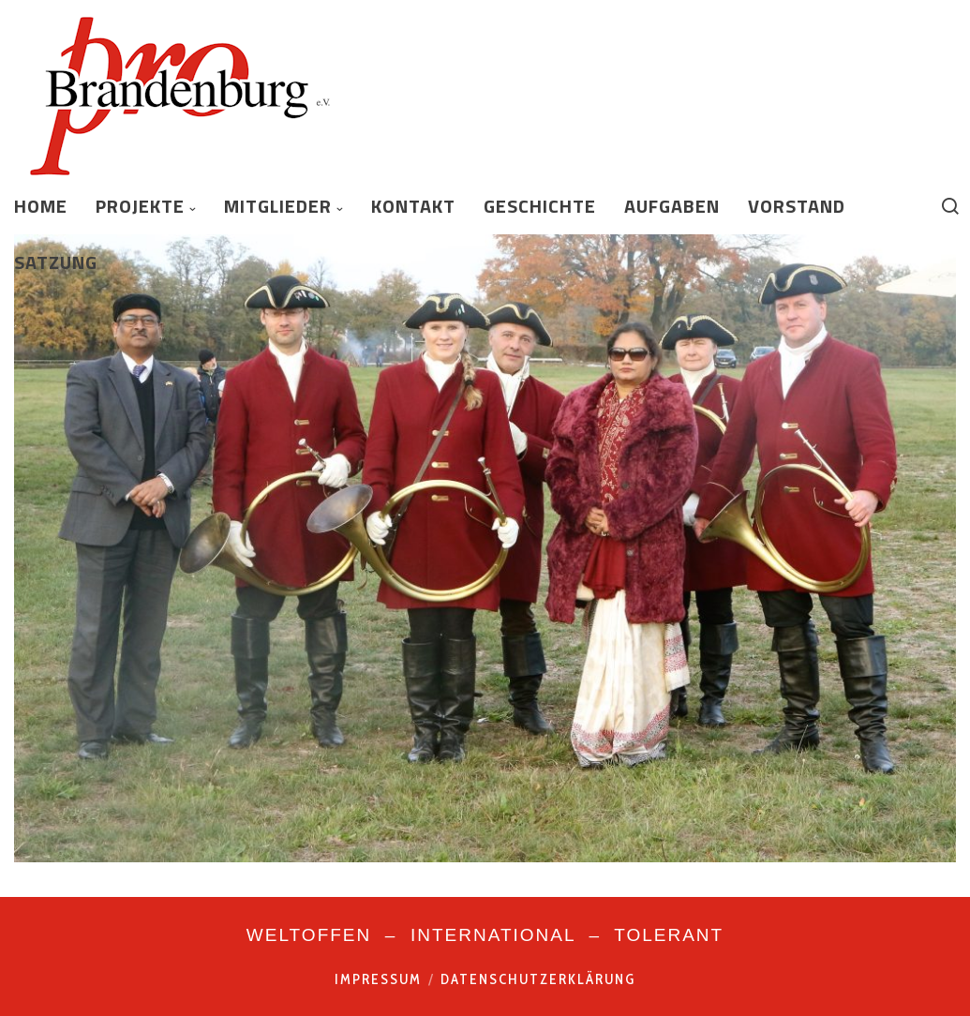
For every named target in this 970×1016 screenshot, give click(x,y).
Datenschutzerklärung (537, 979)
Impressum (378, 979)
